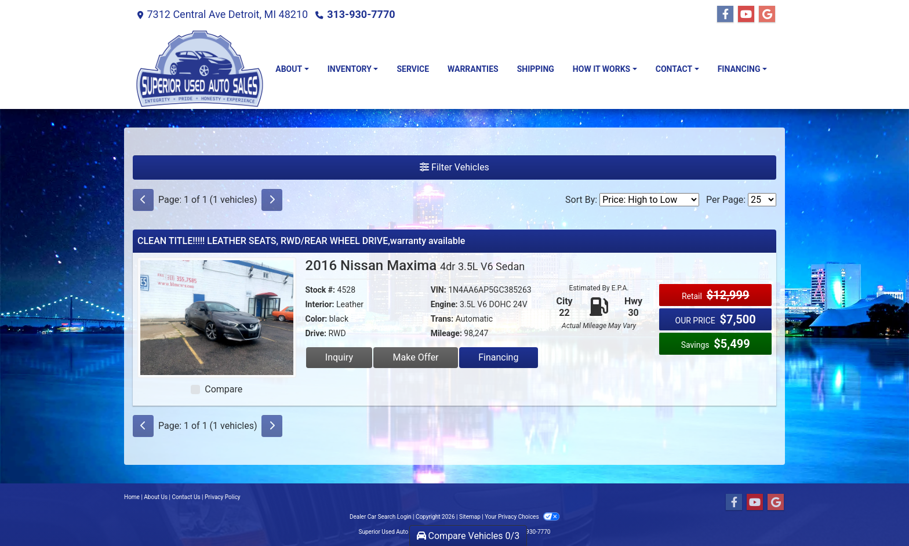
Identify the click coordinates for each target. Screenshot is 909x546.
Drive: (316, 333)
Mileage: (446, 333)
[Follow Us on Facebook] (725, 14)
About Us (156, 497)
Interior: (320, 304)
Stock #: (321, 289)
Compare (223, 389)
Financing (498, 357)
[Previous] (143, 200)
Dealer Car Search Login (381, 517)
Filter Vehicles (454, 167)
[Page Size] (762, 199)
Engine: (444, 304)
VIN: (438, 289)
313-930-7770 (361, 14)
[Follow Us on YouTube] (746, 14)
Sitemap (470, 517)
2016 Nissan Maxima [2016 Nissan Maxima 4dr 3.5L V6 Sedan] (415, 265)
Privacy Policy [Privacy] (223, 497)
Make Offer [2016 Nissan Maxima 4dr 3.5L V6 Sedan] (416, 357)
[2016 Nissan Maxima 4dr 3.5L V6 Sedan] (216, 316)
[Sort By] (649, 199)
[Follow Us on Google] (767, 14)
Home (132, 497)
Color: (317, 318)
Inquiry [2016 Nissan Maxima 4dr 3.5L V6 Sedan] (339, 357)
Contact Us (186, 497)
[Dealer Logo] (199, 69)
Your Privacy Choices (522, 517)
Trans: (442, 318)
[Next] (271, 200)
